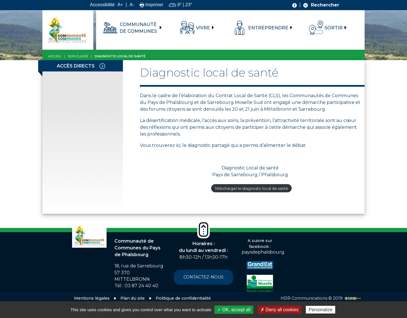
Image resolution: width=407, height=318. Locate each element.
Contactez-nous (203, 277)
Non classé (78, 56)
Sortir (333, 28)
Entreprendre (268, 28)
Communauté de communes (138, 28)
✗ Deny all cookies (279, 309)
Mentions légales (92, 298)
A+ (120, 4)
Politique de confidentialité (183, 298)
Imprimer (151, 4)
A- (131, 4)
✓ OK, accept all (233, 309)
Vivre (203, 28)
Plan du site (132, 298)
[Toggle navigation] (102, 65)
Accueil (54, 56)
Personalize (320, 309)
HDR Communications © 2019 (322, 298)
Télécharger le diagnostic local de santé (251, 188)
